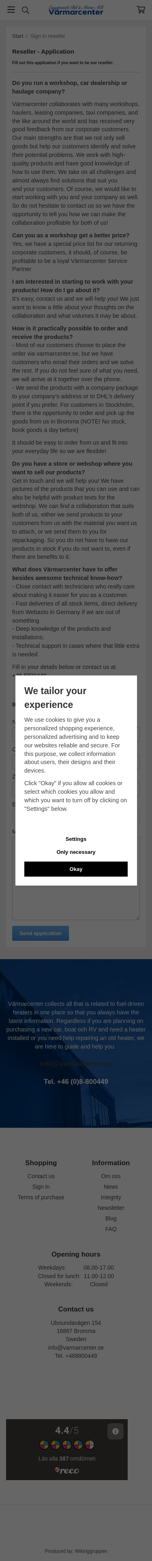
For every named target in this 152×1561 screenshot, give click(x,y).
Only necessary (75, 852)
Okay (76, 869)
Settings (76, 839)
